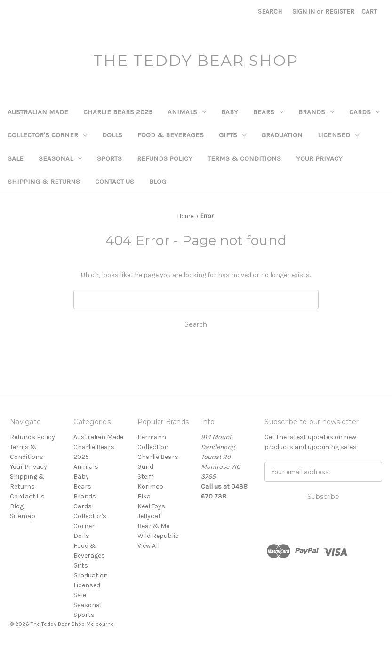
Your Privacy (319, 158)
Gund (145, 467)
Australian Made (38, 112)
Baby (229, 112)
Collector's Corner (47, 135)
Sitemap (22, 516)
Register (339, 12)
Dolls (112, 135)
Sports (109, 158)
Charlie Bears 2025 (117, 112)
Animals (187, 112)
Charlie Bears (157, 457)
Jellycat (149, 516)
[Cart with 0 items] (369, 11)
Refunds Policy (164, 158)
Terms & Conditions (244, 158)
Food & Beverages (170, 135)
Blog (157, 181)
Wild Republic (158, 536)
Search (270, 12)
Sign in (303, 12)
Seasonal (60, 158)
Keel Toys (151, 506)
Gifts (232, 135)
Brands (316, 112)
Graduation (282, 135)
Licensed (338, 135)
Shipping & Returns (44, 181)
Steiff (145, 477)
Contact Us (114, 181)
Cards (364, 112)
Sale (16, 158)
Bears (268, 112)
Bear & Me (153, 526)
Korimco (150, 486)
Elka (144, 496)
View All (148, 546)
